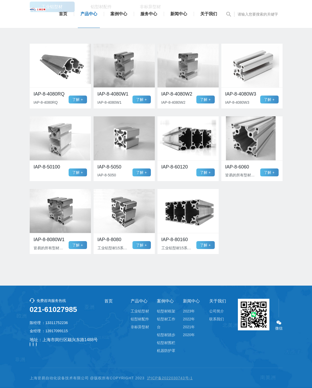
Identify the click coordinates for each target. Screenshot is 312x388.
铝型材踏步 (166, 335)
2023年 (189, 311)
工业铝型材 (140, 311)
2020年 (189, 335)
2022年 (189, 319)
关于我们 (208, 14)
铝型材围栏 (166, 343)
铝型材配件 (140, 319)
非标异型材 (140, 327)
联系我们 (216, 319)
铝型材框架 (166, 311)
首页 (63, 14)
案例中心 (118, 14)
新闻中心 (178, 14)
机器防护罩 (166, 351)
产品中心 (88, 14)
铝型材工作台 (166, 323)
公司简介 (216, 311)
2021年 (189, 327)
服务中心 (148, 14)
